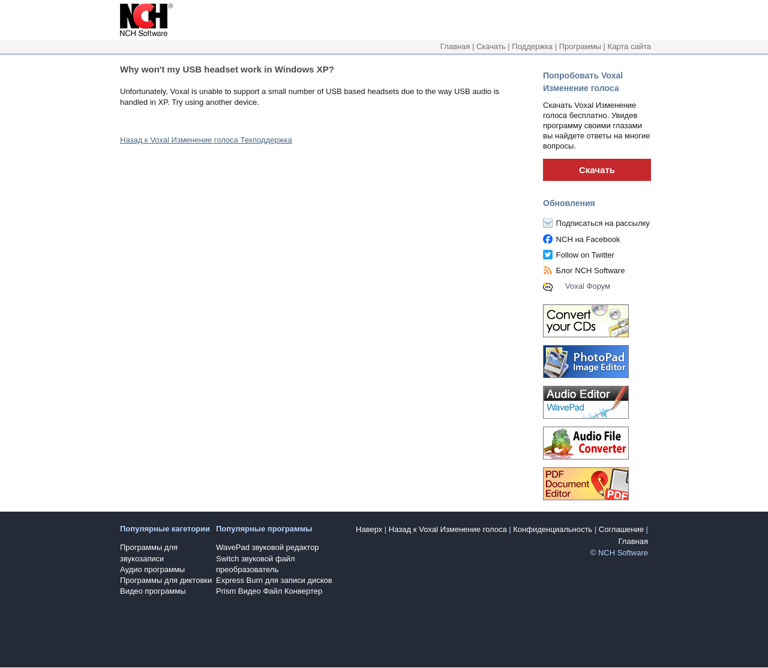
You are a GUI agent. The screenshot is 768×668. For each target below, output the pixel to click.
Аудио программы (152, 569)
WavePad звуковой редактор (267, 547)
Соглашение (621, 529)
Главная (455, 46)
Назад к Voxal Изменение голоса (448, 529)
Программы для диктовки (166, 580)
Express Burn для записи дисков (274, 580)
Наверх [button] (369, 529)
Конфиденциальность (552, 529)
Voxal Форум (587, 286)
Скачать (491, 46)
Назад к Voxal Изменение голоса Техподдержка (206, 139)
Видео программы (153, 591)
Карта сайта (629, 46)
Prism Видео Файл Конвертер (269, 591)
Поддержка (532, 46)
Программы (580, 46)
